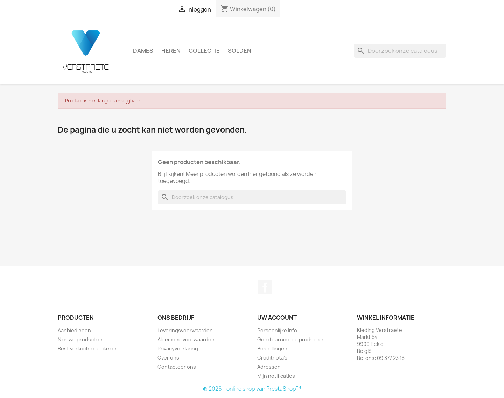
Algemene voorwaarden (186, 339)
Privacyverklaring (178, 348)
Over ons (168, 357)
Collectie (204, 51)
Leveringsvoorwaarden (185, 330)
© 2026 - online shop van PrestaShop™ (252, 388)
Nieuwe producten (80, 339)
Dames (143, 51)
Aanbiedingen (74, 330)
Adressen (269, 366)
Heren (171, 51)
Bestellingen (272, 348)
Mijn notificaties (276, 375)
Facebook (265, 287)
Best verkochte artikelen (87, 348)
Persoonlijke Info (277, 330)
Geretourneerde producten (291, 339)
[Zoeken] (400, 51)
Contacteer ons (177, 366)
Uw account (277, 317)
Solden (239, 51)
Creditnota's (272, 357)
